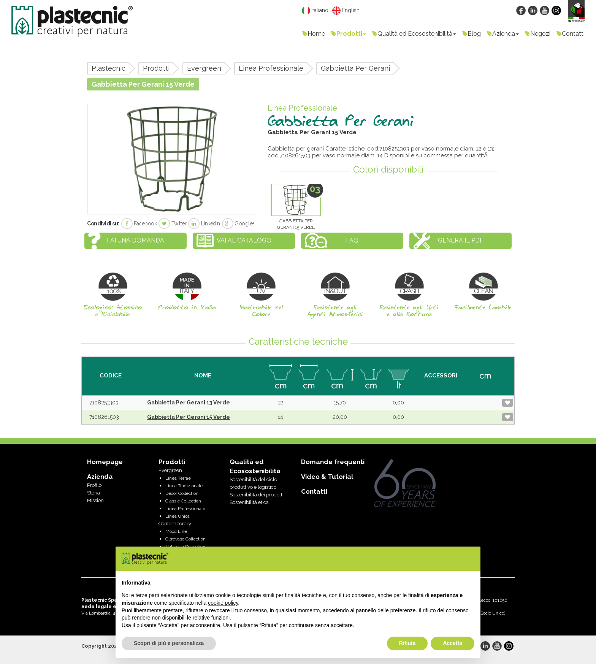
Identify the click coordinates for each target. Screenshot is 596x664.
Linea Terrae (178, 478)
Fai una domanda (135, 240)
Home (316, 33)
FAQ (352, 240)
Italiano (315, 10)
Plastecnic (108, 68)
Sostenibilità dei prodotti (257, 495)
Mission (95, 500)
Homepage (105, 462)
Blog (474, 33)
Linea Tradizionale (184, 485)
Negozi (540, 33)
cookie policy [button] (223, 603)
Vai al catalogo (244, 240)
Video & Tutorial (327, 476)
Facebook (139, 223)
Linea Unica (177, 516)
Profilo (94, 485)
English (346, 10)
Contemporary (175, 523)
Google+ (238, 223)
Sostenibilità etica (249, 502)
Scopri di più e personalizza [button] (169, 643)
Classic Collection (183, 501)
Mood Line (176, 531)
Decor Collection (181, 493)
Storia (93, 493)
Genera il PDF (460, 240)
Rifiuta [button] (407, 643)
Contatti (573, 33)
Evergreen (204, 68)
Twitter (172, 223)
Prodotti (351, 33)
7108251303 (104, 402)
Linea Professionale (271, 68)
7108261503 (104, 417)
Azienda (505, 33)
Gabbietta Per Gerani (355, 68)
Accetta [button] (452, 643)
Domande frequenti (333, 462)
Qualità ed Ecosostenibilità (416, 33)
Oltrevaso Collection (185, 539)
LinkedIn (204, 223)
